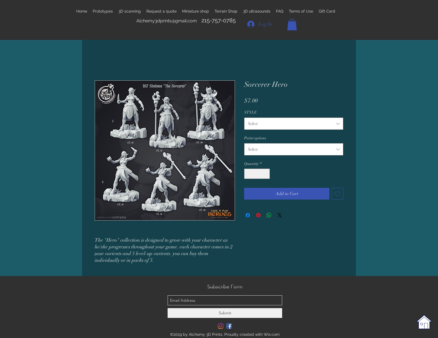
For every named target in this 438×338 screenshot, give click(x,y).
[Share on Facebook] (247, 215)
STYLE (250, 112)
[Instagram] (220, 326)
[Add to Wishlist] (337, 194)
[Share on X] (279, 215)
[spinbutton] (257, 174)
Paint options (255, 138)
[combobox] (293, 124)
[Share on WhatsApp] (269, 215)
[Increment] (265, 174)
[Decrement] (248, 174)
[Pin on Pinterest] (258, 215)
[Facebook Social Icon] (229, 326)
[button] (292, 24)
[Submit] (225, 313)
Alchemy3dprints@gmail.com (166, 20)
